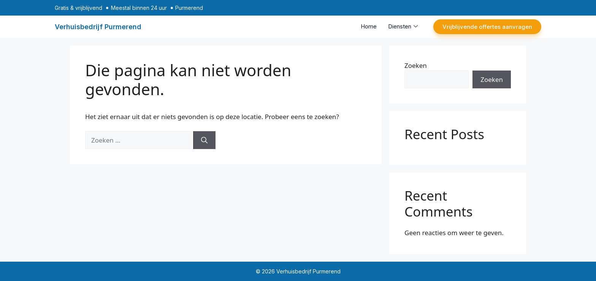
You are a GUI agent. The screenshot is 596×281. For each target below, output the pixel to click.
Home (369, 26)
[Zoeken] (204, 140)
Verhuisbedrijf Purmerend (98, 27)
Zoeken (415, 65)
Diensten (403, 26)
